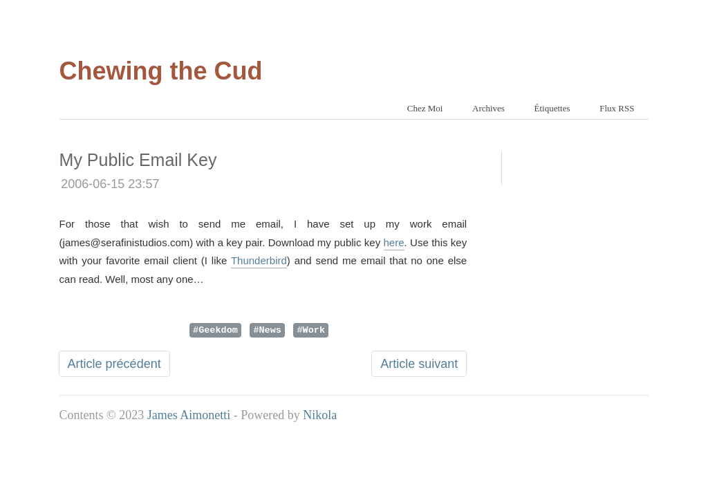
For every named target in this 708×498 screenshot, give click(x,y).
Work (314, 329)
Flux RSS (616, 108)
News (270, 329)
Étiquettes (552, 108)
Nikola (320, 415)
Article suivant (419, 364)
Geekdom (218, 329)
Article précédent (114, 364)
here (394, 242)
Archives (488, 108)
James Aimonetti (189, 415)
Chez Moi (425, 108)
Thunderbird (259, 260)
